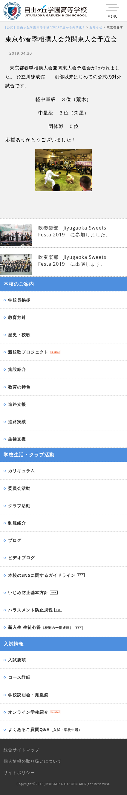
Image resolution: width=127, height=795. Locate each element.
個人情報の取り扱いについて (33, 761)
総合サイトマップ (21, 750)
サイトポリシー (19, 772)
